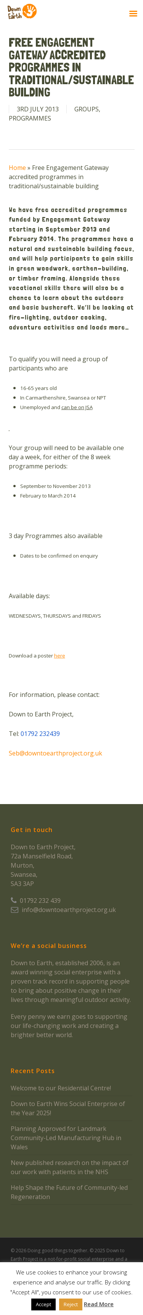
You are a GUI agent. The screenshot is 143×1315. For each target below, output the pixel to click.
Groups (86, 109)
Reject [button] (71, 1304)
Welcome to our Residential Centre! (61, 1088)
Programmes (30, 118)
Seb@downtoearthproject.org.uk (55, 753)
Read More (99, 1304)
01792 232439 (40, 733)
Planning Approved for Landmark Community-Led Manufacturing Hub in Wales (66, 1137)
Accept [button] (43, 1304)
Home (17, 167)
